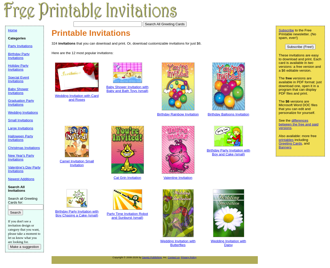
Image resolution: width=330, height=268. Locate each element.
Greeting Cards (290, 143)
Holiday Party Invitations (18, 67)
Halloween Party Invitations (20, 138)
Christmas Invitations (24, 148)
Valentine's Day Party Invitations (24, 169)
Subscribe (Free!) (300, 47)
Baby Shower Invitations (18, 91)
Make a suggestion (24, 247)
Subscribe (286, 30)
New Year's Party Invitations (21, 157)
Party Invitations (20, 46)
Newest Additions (21, 179)
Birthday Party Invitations (19, 56)
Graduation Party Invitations (21, 102)
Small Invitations (20, 120)
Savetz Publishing (152, 257)
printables (286, 140)
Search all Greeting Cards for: (22, 200)
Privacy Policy (188, 257)
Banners (285, 147)
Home (12, 30)
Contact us (174, 257)
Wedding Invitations (23, 112)
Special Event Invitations (18, 79)
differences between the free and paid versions (298, 124)
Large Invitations (20, 128)
